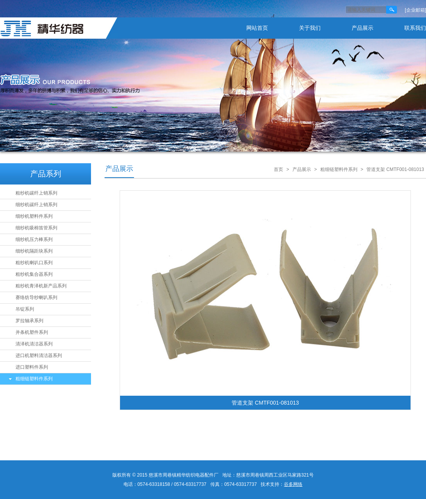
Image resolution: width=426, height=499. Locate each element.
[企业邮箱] (415, 10)
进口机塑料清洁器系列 (38, 355)
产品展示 (362, 28)
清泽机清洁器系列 (34, 344)
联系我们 (415, 28)
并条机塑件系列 (31, 332)
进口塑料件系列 (31, 367)
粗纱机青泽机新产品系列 (41, 286)
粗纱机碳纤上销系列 (36, 193)
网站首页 (257, 28)
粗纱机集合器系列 (34, 274)
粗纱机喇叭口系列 (34, 262)
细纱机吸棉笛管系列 (36, 228)
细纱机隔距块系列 (34, 251)
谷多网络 (293, 484)
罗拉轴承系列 (29, 320)
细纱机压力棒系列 (34, 239)
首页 (278, 169)
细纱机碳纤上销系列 (36, 204)
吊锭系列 (24, 309)
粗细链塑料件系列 (34, 378)
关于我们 (310, 28)
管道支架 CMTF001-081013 (395, 169)
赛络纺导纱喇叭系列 (36, 297)
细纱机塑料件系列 (34, 216)
